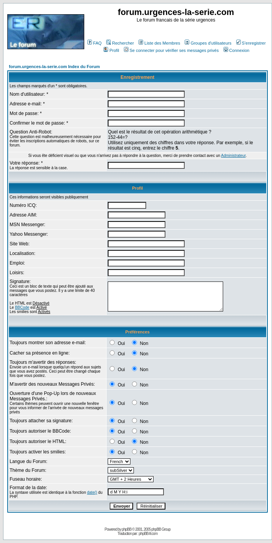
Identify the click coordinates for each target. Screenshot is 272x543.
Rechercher (120, 43)
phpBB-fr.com (148, 533)
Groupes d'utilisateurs (208, 43)
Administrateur (233, 155)
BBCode (22, 307)
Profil (111, 50)
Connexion (237, 50)
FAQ (94, 43)
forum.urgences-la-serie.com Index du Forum (54, 66)
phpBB (126, 529)
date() (92, 492)
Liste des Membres (159, 43)
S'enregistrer (251, 43)
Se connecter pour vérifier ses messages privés (171, 50)
